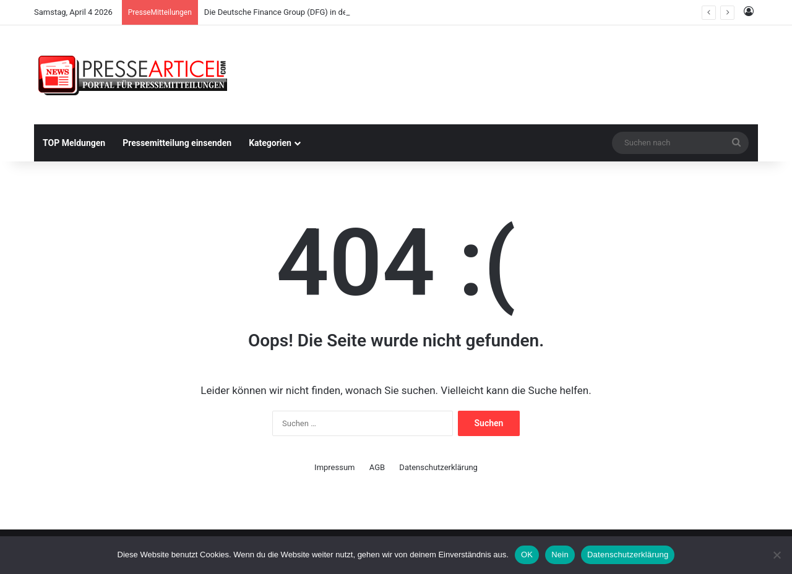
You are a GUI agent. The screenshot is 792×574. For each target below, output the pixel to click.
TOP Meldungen (74, 143)
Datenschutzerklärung (438, 467)
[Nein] (776, 555)
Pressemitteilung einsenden (177, 143)
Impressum (334, 467)
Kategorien (270, 143)
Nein (560, 554)
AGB (377, 467)
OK (527, 554)
